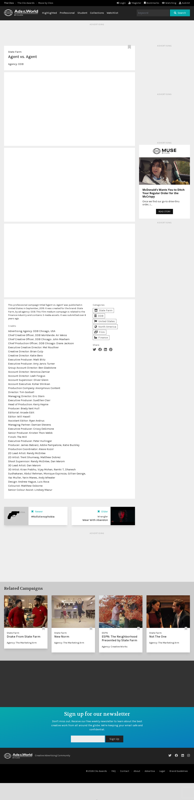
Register (134, 3)
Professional (67, 12)
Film (99, 332)
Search (180, 12)
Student (82, 12)
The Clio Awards (26, 3)
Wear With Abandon (95, 520)
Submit (184, 3)
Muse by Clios (45, 3)
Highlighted (49, 12)
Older (103, 511)
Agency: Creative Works (115, 646)
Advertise (150, 771)
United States (104, 321)
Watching (169, 3)
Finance (101, 337)
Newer (37, 511)
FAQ (113, 771)
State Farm (15, 51)
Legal (162, 771)
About (137, 771)
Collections (97, 12)
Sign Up (114, 738)
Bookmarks (151, 3)
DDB (21, 64)
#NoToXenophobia (42, 516)
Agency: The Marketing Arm (22, 642)
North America (105, 326)
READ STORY (164, 211)
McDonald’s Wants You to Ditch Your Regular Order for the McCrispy (163, 193)
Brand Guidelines (178, 771)
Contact (124, 771)
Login (121, 3)
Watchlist (112, 12)
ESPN (105, 632)
